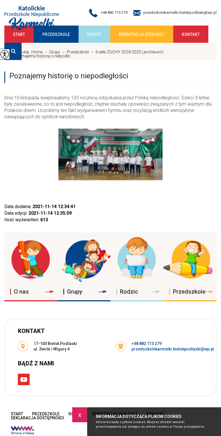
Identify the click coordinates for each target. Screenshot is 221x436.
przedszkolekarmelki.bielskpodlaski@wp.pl (175, 13)
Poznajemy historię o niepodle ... (41, 56)
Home (37, 52)
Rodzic (94, 34)
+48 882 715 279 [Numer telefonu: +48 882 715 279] (147, 343)
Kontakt (191, 34)
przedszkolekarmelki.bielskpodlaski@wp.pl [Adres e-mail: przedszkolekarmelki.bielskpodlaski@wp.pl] (173, 349)
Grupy (51, 52)
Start (19, 34)
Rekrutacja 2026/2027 (142, 34)
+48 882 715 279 (108, 13)
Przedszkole (56, 34)
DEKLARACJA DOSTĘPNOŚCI (37, 418)
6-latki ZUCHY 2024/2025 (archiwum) (126, 52)
